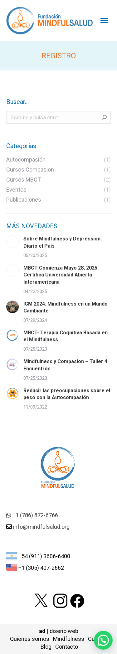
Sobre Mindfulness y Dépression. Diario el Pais (62, 242)
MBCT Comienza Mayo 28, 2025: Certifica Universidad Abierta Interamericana (61, 275)
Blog (46, 646)
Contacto (66, 646)
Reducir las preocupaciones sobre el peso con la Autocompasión (66, 394)
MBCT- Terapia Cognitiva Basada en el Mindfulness (65, 336)
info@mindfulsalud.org (41, 526)
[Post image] (12, 241)
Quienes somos (29, 639)
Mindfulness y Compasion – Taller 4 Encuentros (65, 364)
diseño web (64, 631)
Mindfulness (68, 639)
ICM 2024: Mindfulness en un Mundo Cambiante (65, 307)
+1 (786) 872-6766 (35, 515)
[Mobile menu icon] (104, 20)
